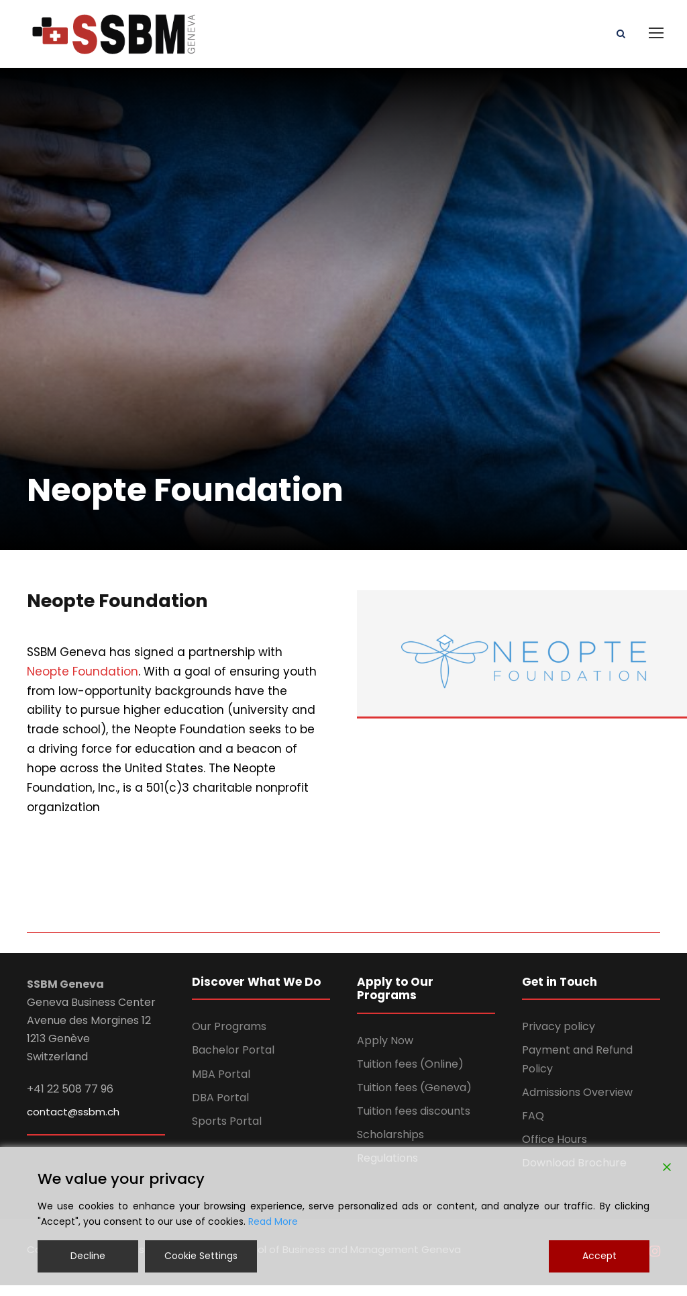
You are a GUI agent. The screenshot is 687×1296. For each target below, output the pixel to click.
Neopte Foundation (82, 682)
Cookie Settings (200, 1255)
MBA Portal (221, 1085)
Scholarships (390, 1145)
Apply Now (385, 1051)
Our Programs (229, 1037)
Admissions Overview (577, 1103)
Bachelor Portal (233, 1060)
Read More (273, 1221)
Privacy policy (558, 1037)
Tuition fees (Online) (410, 1074)
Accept (599, 1255)
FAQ (533, 1126)
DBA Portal (220, 1108)
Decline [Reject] (87, 1255)
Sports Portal (227, 1132)
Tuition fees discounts (413, 1121)
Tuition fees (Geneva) (414, 1098)
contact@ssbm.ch (73, 1122)
